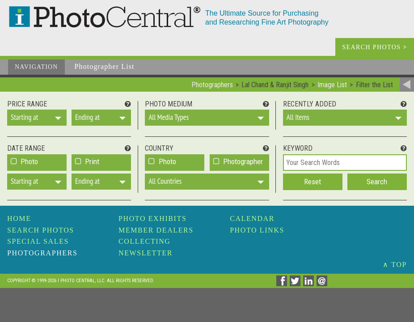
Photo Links (257, 230)
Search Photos (40, 230)
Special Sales (38, 241)
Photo (29, 161)
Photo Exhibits (152, 218)
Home (19, 218)
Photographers (42, 253)
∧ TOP (395, 264)
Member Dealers (156, 230)
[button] (37, 118)
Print (92, 161)
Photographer (243, 161)
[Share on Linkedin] (310, 284)
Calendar (252, 218)
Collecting (144, 241)
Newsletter (145, 253)
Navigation (36, 67)
